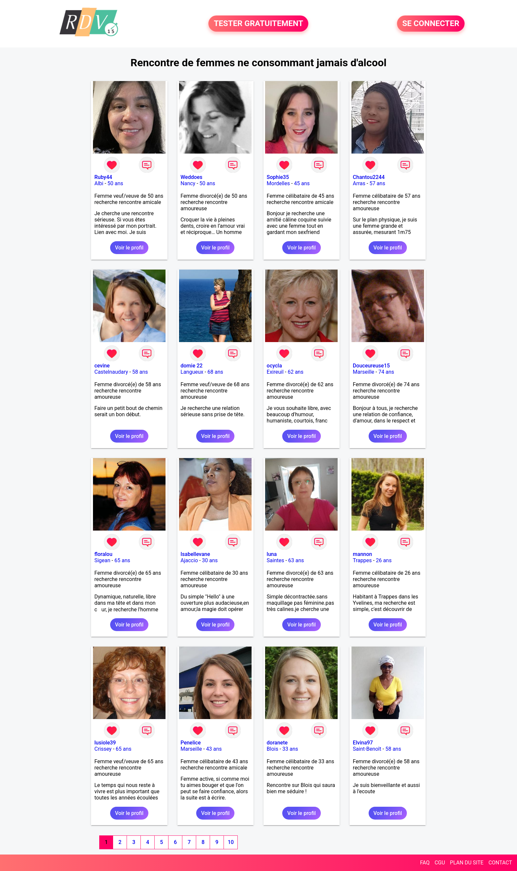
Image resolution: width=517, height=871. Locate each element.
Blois (272, 749)
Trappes (362, 560)
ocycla (274, 366)
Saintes (275, 560)
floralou (103, 554)
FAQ (425, 862)
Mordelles (278, 183)
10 (231, 842)
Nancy (188, 183)
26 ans (384, 560)
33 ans (290, 749)
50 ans (115, 183)
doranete (277, 743)
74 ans (386, 372)
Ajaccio (189, 560)
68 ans (215, 372)
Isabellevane (195, 554)
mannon (362, 554)
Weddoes (191, 177)
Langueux (192, 372)
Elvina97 (363, 743)
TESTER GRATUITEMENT (258, 23)
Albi (98, 183)
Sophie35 (278, 177)
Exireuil (275, 372)
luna (272, 554)
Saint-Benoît (367, 749)
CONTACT (500, 862)
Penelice (191, 743)
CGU (440, 862)
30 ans (210, 560)
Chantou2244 (368, 177)
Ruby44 (103, 177)
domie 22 (192, 366)
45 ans (302, 183)
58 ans (140, 372)
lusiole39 (105, 743)
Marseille (363, 372)
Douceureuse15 (371, 366)
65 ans (122, 560)
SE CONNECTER (430, 23)
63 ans (296, 560)
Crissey (102, 749)
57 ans (377, 183)
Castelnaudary (111, 372)
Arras (359, 183)
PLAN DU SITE (467, 862)
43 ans (214, 749)
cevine (101, 366)
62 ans (295, 372)
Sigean (102, 560)
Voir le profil (129, 248)
